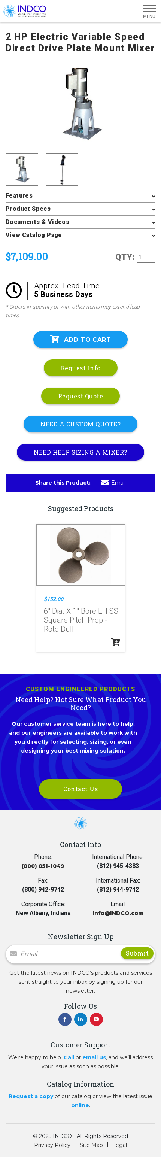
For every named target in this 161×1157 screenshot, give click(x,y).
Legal (119, 1145)
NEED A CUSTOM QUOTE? (80, 424)
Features (19, 195)
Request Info (81, 368)
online (80, 1105)
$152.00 (53, 599)
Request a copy (31, 1096)
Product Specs (28, 208)
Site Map (91, 1145)
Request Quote (80, 396)
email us (94, 1057)
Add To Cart (80, 339)
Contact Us (80, 789)
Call (69, 1057)
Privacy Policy (52, 1145)
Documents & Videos (37, 221)
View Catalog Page (34, 235)
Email (113, 482)
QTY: (125, 257)
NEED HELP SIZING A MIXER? (80, 452)
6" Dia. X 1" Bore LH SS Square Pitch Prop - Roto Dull (81, 620)
